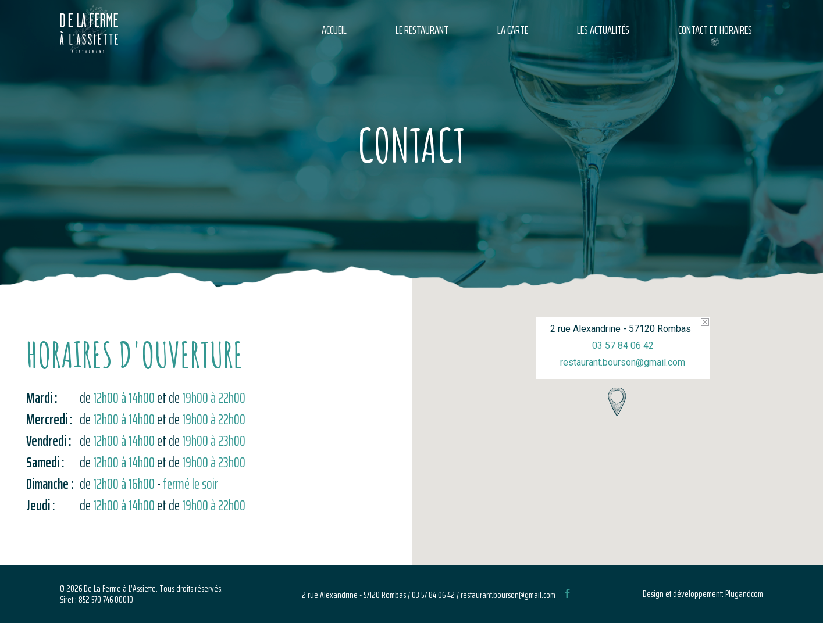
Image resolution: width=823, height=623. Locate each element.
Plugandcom (744, 593)
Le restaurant (422, 29)
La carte (512, 29)
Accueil (334, 29)
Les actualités (603, 29)
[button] (617, 401)
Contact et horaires (715, 29)
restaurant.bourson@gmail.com (622, 362)
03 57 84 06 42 (623, 345)
